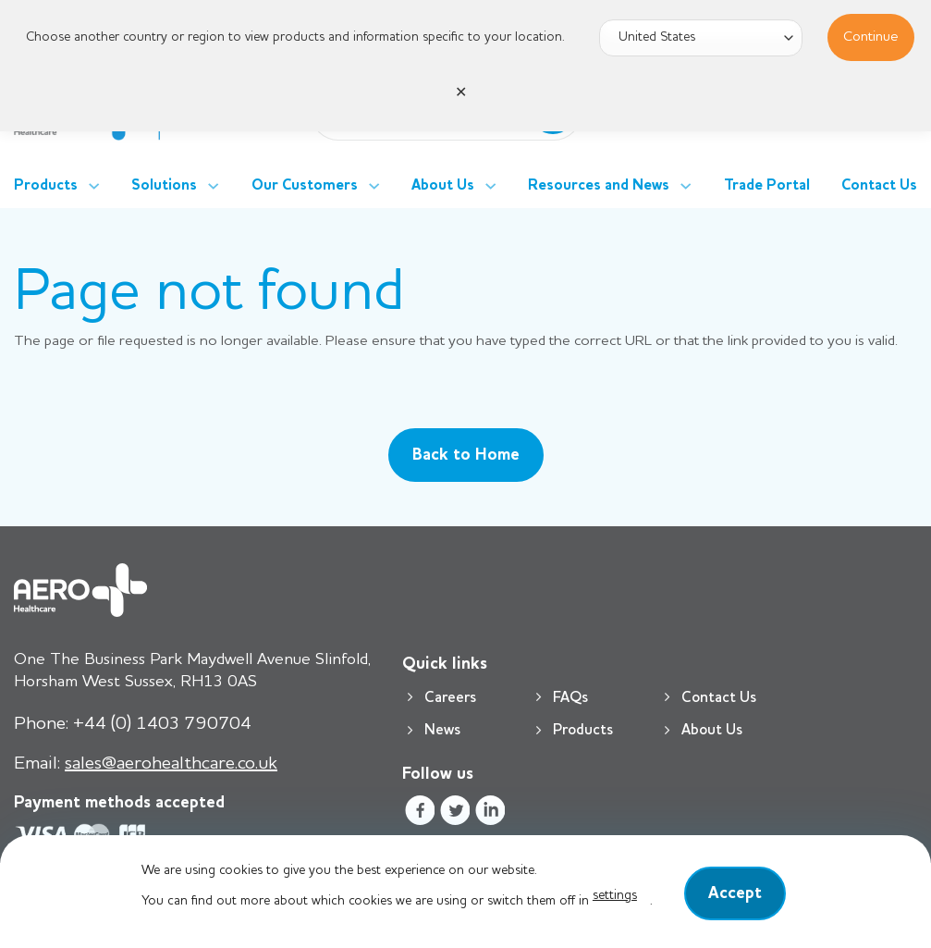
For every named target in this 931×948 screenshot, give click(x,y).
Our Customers (315, 186)
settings (615, 895)
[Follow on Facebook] (419, 813)
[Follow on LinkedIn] (490, 813)
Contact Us (879, 186)
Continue (871, 37)
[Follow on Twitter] (455, 813)
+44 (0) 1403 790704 (132, 724)
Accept (735, 893)
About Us (453, 186)
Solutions (175, 186)
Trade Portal (767, 186)
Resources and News (610, 186)
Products (57, 186)
